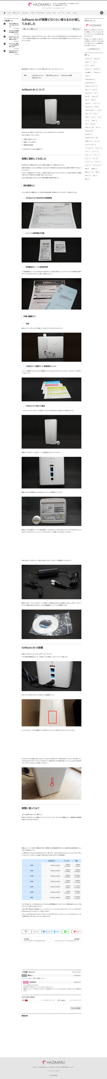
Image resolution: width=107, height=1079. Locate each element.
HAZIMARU (39, 4)
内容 (25, 1000)
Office (68, 12)
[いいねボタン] (26, 931)
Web (9, 12)
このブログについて (94, 49)
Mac (54, 12)
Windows (25, 12)
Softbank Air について (38, 75)
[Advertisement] (51, 54)
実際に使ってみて (36, 77)
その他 (32, 12)
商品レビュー (16, 12)
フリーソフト (61, 12)
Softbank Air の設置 (66, 75)
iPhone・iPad (40, 12)
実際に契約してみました (52, 75)
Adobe (75, 12)
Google (48, 12)
